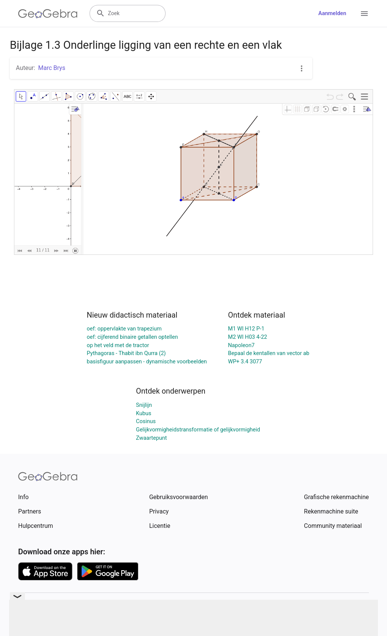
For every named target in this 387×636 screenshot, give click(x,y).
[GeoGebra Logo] (47, 13)
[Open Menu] (364, 13)
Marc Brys (51, 67)
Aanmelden (332, 13)
